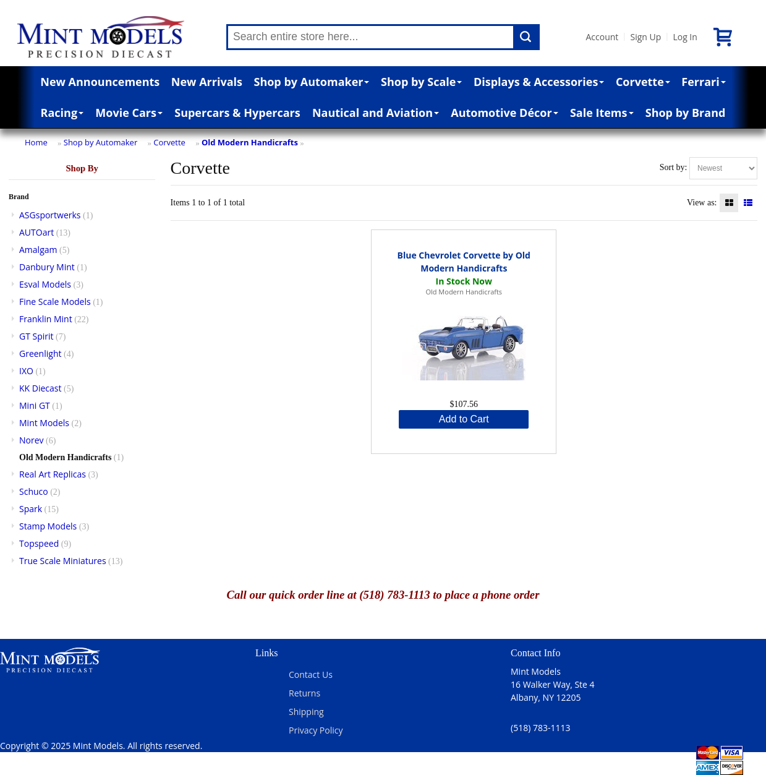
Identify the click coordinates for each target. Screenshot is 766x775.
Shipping (306, 711)
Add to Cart (464, 419)
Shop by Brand (685, 112)
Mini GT (34, 405)
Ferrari (703, 81)
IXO (26, 371)
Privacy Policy (316, 730)
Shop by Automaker (311, 81)
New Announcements (100, 81)
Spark (30, 509)
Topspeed (39, 543)
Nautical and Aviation (375, 112)
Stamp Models (48, 526)
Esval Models (45, 284)
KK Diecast (40, 388)
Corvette (643, 81)
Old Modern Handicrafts (250, 142)
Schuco (33, 491)
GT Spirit (36, 336)
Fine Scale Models (55, 301)
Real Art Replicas (52, 474)
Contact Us (311, 674)
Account (601, 37)
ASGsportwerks (50, 215)
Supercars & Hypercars (237, 112)
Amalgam (38, 249)
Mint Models (44, 423)
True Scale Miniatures (62, 561)
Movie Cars (129, 112)
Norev (31, 440)
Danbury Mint (47, 267)
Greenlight (40, 353)
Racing (62, 112)
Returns (304, 693)
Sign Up (645, 37)
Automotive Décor (504, 112)
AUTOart (36, 232)
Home (36, 142)
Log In (685, 37)
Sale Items (602, 112)
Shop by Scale (421, 81)
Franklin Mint (45, 319)
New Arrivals (206, 81)
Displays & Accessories (539, 81)
